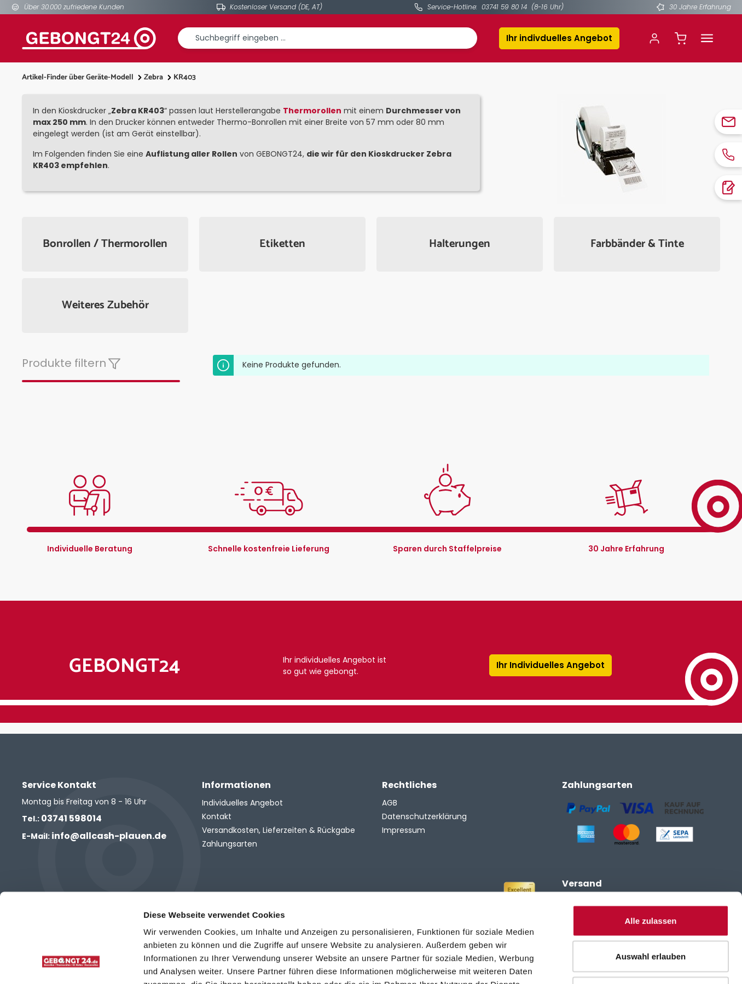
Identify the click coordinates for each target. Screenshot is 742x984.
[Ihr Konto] (654, 38)
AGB (389, 802)
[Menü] (707, 38)
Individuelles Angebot (242, 802)
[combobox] (327, 38)
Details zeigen (582, 962)
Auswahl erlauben (651, 876)
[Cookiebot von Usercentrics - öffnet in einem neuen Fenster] (71, 962)
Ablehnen (650, 912)
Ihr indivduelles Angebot (559, 38)
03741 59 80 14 (504, 6)
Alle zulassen (650, 840)
